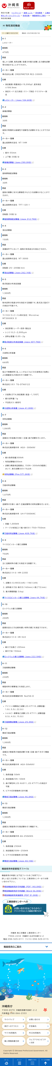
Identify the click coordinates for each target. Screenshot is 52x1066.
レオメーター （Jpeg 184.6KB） (20, 100)
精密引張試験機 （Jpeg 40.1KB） (20, 861)
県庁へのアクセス (11, 1026)
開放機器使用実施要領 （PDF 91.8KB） (23, 895)
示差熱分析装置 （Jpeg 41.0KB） (20, 408)
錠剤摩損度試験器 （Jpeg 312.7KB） (22, 219)
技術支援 (26, 15)
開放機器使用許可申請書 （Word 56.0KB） (24, 891)
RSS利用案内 (35, 1033)
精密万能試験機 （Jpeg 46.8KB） (20, 797)
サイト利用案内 (10, 1033)
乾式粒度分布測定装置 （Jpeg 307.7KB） (24, 342)
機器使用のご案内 (39, 15)
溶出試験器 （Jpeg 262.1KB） (19, 273)
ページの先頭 (45, 1059)
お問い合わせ (34, 1019)
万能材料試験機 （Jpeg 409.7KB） (21, 533)
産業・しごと (28, 13)
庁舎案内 (32, 1026)
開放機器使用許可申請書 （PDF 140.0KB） (24, 887)
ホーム (7, 1059)
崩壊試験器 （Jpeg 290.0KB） (19, 162)
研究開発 (38, 13)
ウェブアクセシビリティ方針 (37, 1041)
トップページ (16, 13)
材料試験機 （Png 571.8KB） (19, 474)
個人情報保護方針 (11, 1041)
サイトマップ (9, 1019)
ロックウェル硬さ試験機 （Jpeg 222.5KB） (24, 657)
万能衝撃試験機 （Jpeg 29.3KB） (20, 722)
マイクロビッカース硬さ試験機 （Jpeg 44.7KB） (26, 598)
